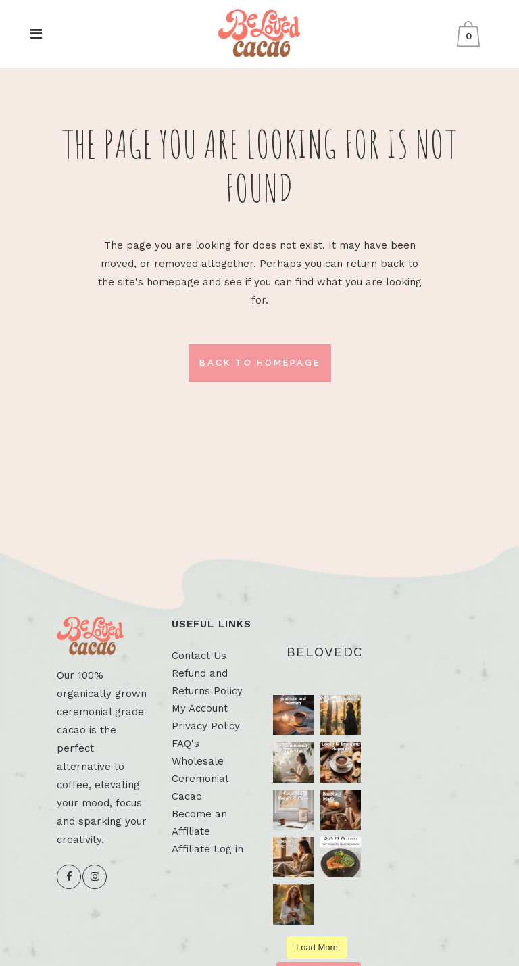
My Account (200, 708)
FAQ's (185, 744)
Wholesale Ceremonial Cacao (200, 778)
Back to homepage (259, 363)
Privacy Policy (206, 726)
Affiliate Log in (207, 849)
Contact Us (199, 656)
